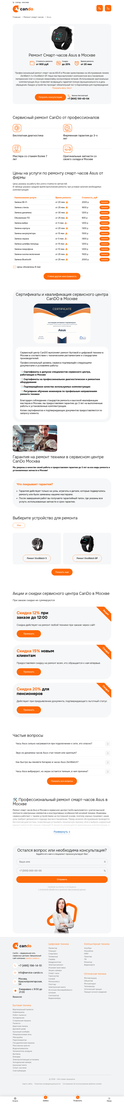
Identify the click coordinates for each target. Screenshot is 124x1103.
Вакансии (17, 1002)
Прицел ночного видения (95, 997)
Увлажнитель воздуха (22, 1056)
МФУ (86, 958)
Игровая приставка (57, 972)
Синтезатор (53, 1000)
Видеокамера (54, 1003)
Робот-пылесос (19, 1020)
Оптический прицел (93, 994)
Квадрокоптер (54, 967)
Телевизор (53, 961)
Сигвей (51, 983)
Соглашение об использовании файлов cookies (82, 1089)
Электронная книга (57, 992)
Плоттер (52, 989)
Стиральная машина (22, 1025)
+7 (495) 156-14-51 (30, 970)
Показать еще (62, 576)
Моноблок (88, 956)
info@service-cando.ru (30, 977)
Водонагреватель (20, 1053)
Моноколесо (54, 986)
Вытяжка (16, 1059)
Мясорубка (18, 1042)
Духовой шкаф (19, 1034)
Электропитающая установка (26, 1064)
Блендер (16, 1061)
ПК (85, 964)
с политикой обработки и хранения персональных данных (62, 894)
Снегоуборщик (19, 1075)
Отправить (62, 884)
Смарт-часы (53, 978)
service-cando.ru (32, 963)
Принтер (88, 961)
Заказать (104, 203)
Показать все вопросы (62, 785)
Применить (28, 638)
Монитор (88, 967)
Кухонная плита (20, 1070)
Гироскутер (53, 981)
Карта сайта (27, 1089)
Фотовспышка (90, 983)
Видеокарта (89, 970)
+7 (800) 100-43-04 (78, 98)
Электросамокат (55, 970)
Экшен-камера (55, 975)
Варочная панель (20, 1031)
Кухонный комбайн (21, 1036)
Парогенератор (20, 1045)
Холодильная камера (22, 1067)
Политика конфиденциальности (47, 1089)
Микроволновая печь (22, 1039)
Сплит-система (19, 1073)
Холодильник (18, 1023)
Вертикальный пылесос (23, 1014)
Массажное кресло (21, 1050)
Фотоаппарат (90, 988)
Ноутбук (88, 953)
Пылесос (17, 1028)
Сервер (51, 964)
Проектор (52, 953)
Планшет (52, 956)
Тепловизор (89, 991)
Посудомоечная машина (23, 1048)
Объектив (88, 986)
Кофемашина (18, 1017)
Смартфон (53, 958)
